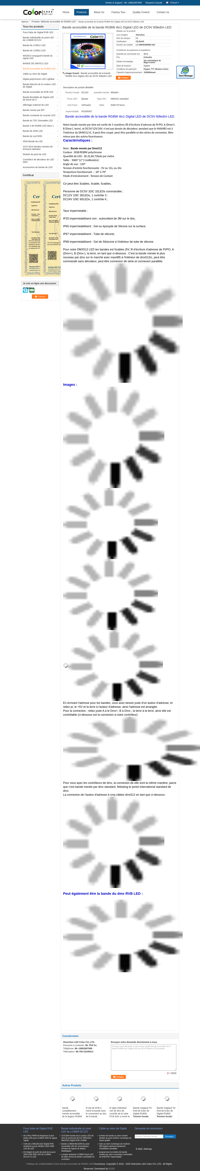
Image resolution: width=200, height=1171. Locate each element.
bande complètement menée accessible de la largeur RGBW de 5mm (72, 1114)
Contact (125, 78)
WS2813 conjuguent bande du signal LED (38, 56)
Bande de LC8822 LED (34, 50)
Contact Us (163, 12)
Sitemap (148, 1149)
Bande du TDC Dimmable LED (38, 120)
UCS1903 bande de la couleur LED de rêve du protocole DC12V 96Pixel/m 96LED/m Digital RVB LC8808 (77, 1138)
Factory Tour (118, 12)
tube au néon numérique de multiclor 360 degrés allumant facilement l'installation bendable (114, 1146)
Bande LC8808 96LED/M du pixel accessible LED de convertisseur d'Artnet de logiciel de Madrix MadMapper (75, 1147)
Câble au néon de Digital (35, 74)
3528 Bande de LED (33, 141)
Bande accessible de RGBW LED (59, 21)
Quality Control (141, 12)
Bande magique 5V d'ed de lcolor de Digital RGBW (142, 1111)
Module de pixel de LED (34, 154)
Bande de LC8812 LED (34, 45)
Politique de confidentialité (39, 1164)
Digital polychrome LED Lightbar (39, 79)
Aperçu (24, 21)
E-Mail (139, 1149)
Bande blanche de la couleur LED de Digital (39, 85)
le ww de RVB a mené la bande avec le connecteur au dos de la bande (96, 1112)
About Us (99, 12)
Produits (36, 21)
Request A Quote (154, 2)
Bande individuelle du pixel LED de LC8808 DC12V (38, 38)
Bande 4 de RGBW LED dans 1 (38, 125)
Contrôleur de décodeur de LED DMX (38, 160)
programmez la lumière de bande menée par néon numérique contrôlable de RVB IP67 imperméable (115, 1154)
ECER (112, 1168)
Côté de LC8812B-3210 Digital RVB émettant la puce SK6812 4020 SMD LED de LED (39, 1146)
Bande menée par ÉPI (34, 110)
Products (82, 12)
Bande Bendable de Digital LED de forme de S (38, 98)
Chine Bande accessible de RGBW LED (73, 1164)
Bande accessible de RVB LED (38, 92)
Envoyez (169, 1136)
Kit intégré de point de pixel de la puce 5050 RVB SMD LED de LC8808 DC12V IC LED (40, 1154)
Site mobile (141, 1153)
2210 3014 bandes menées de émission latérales (38, 147)
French (174, 2)
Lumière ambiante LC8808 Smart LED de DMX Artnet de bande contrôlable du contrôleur (78, 1156)
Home (66, 12)
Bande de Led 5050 (32, 136)
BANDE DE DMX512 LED (35, 63)
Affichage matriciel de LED (36, 105)
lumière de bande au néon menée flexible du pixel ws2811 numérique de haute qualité (115, 1138)
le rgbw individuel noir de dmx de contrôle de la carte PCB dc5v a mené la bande (119, 1114)
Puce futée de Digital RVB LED (38, 32)
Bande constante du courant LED (39, 115)
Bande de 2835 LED (33, 131)
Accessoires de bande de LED (38, 167)
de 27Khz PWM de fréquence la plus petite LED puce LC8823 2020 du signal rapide (40, 1138)
